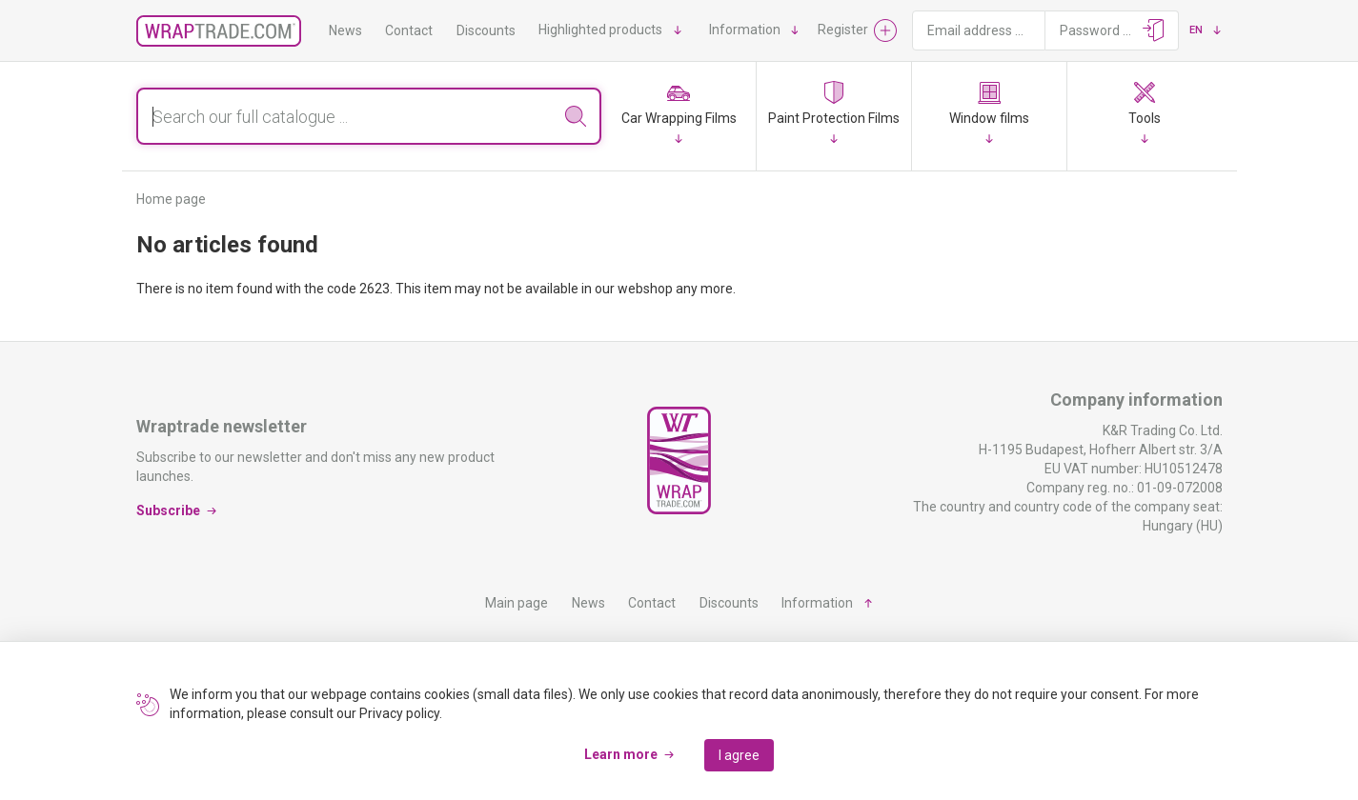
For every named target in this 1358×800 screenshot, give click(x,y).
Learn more (621, 754)
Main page (516, 602)
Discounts (486, 30)
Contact (409, 30)
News (345, 30)
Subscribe (168, 510)
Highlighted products (600, 29)
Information (744, 29)
